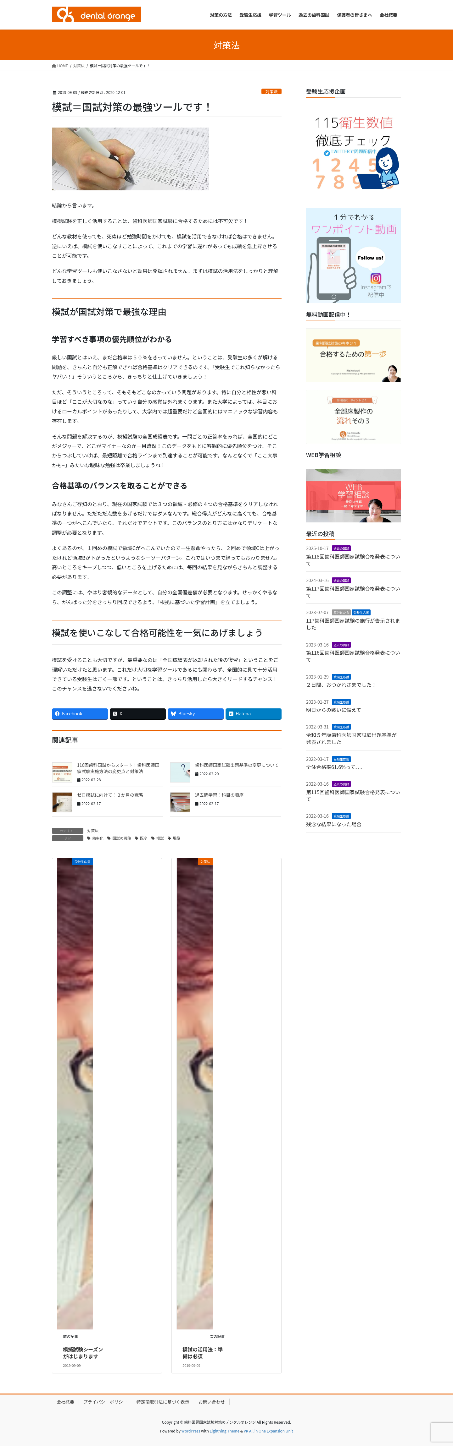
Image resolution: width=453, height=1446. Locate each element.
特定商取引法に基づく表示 (163, 1402)
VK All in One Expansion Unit (268, 1430)
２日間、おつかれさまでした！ (341, 684)
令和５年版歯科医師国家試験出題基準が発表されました (351, 738)
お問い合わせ (212, 1402)
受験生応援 (361, 612)
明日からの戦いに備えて (333, 709)
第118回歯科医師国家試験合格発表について (353, 560)
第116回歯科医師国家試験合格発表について (353, 656)
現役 (176, 838)
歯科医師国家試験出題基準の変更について (237, 765)
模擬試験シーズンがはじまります (83, 1352)
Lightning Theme (224, 1430)
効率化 (97, 838)
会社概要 (65, 1402)
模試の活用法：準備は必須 (202, 1352)
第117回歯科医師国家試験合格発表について (353, 592)
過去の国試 (341, 548)
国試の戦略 (121, 838)
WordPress (191, 1430)
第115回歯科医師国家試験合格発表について (353, 795)
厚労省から (341, 612)
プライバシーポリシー (105, 1402)
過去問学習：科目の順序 (219, 795)
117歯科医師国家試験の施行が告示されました (353, 624)
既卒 (144, 838)
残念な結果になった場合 (333, 824)
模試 (160, 838)
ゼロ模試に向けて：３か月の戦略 (110, 795)
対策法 (271, 92)
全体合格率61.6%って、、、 (335, 767)
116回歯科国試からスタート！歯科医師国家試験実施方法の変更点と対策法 (118, 768)
